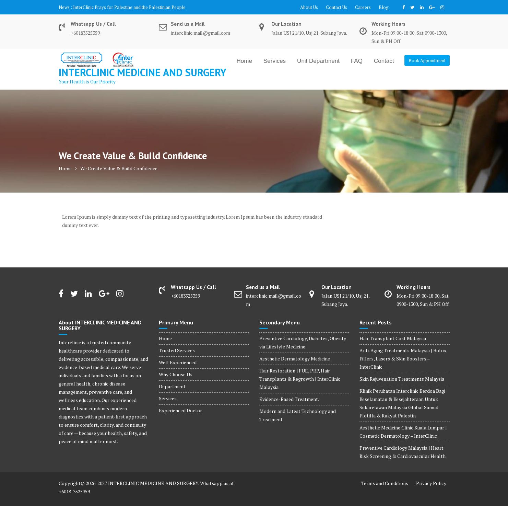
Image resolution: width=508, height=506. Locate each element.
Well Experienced (178, 362)
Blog (384, 7)
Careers (363, 7)
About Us (309, 7)
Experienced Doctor (180, 410)
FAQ (357, 61)
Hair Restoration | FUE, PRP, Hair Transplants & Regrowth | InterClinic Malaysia (299, 378)
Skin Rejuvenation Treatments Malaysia (401, 379)
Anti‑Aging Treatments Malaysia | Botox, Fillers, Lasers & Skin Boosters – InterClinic (403, 358)
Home (244, 61)
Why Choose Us (175, 374)
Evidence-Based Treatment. (289, 399)
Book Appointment (427, 60)
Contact (384, 61)
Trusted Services (177, 350)
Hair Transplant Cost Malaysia (392, 338)
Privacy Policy (431, 483)
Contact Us (336, 7)
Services (274, 61)
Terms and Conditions (384, 483)
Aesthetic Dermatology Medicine (294, 358)
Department (172, 386)
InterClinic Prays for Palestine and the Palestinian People (129, 7)
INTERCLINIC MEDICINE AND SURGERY (142, 72)
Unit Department (318, 61)
